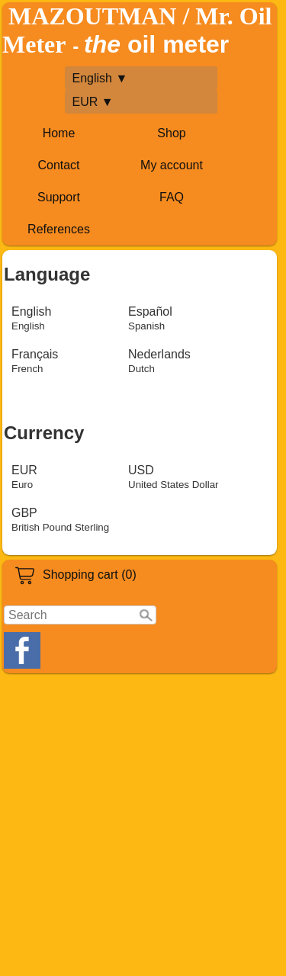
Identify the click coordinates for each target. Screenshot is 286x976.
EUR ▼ (93, 101)
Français (34, 361)
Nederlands (159, 361)
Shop (171, 133)
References (58, 229)
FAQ (171, 197)
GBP (60, 519)
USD (173, 477)
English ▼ (100, 78)
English (31, 318)
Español (150, 318)
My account (171, 165)
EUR (24, 477)
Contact (58, 165)
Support (58, 197)
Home (59, 133)
